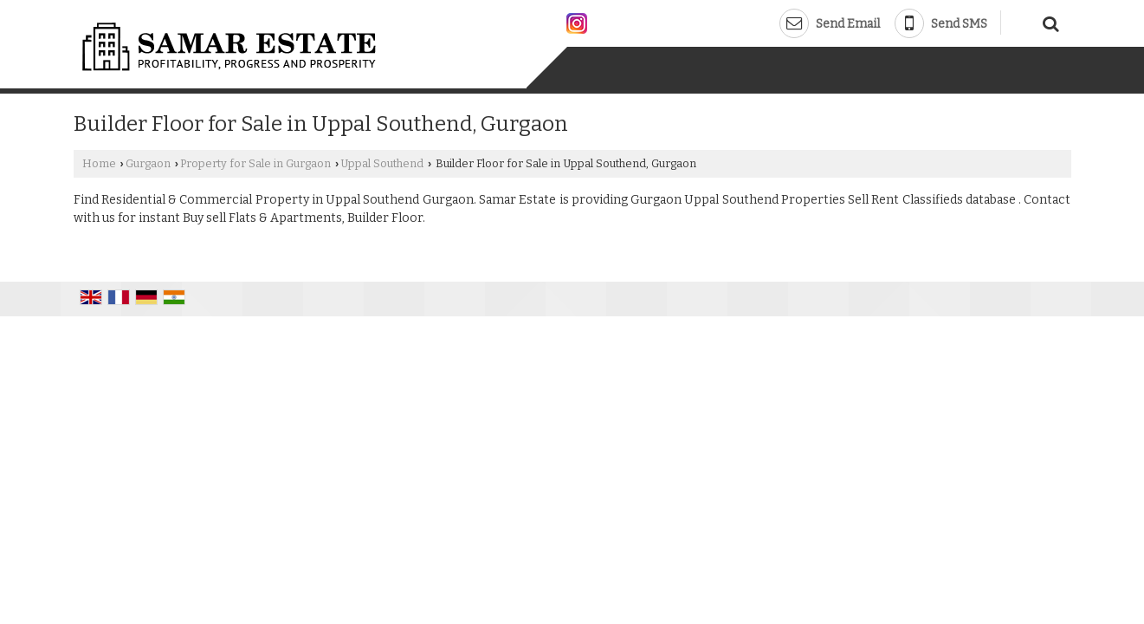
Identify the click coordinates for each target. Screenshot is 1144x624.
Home (99, 163)
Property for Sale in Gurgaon (255, 163)
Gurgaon (148, 163)
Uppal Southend (381, 163)
